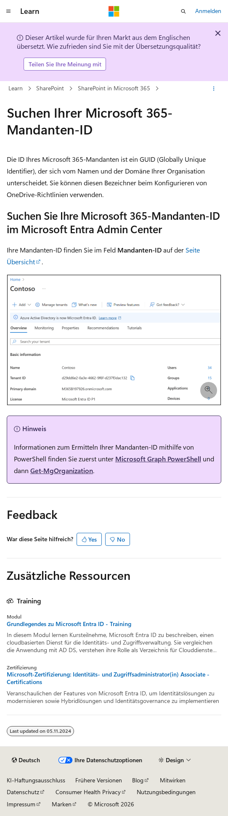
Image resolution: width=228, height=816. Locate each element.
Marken (62, 804)
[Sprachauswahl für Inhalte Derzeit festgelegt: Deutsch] (26, 760)
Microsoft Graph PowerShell (158, 458)
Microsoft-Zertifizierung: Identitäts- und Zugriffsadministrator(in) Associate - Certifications (108, 678)
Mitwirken (173, 780)
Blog (137, 780)
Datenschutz (23, 792)
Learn (15, 88)
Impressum (21, 804)
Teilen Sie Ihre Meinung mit (65, 64)
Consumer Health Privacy (88, 792)
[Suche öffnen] (183, 11)
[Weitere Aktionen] (214, 88)
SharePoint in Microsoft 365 (114, 88)
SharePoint (50, 88)
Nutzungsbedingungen (166, 792)
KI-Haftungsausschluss (36, 780)
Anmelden (208, 11)
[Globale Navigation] (8, 11)
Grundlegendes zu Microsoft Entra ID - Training (69, 624)
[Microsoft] (114, 11)
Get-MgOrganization (61, 470)
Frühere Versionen (98, 780)
